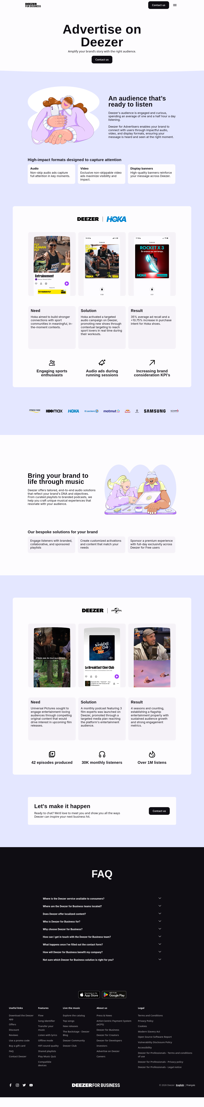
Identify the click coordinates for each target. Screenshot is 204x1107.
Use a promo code (19, 1040)
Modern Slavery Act (149, 1031)
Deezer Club (69, 1045)
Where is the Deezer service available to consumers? (102, 898)
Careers (101, 1056)
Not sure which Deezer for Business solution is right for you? (102, 959)
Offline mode (45, 1040)
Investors (102, 1045)
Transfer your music (45, 1027)
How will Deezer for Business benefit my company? (102, 952)
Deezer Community (74, 1040)
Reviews (13, 1035)
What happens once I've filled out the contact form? (102, 944)
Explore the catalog (74, 1015)
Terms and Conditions (150, 1015)
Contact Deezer (17, 1056)
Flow (40, 1015)
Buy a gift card (17, 1045)
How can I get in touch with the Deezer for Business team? (102, 936)
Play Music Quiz (47, 1056)
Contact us (158, 5)
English (180, 1085)
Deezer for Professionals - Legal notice (160, 1067)
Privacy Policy (145, 1020)
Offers (12, 1024)
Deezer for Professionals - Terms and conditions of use (165, 1054)
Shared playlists (47, 1051)
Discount (14, 1029)
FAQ (11, 1051)
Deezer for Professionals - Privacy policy (160, 1061)
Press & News (104, 1015)
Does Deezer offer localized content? (102, 913)
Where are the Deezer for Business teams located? (102, 906)
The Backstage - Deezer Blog (76, 1033)
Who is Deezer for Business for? (102, 921)
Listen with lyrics (47, 1035)
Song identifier (46, 1020)
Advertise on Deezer (108, 1051)
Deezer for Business (108, 1029)
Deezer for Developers (109, 1040)
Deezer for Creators (108, 1035)
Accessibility (145, 1047)
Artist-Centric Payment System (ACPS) (114, 1022)
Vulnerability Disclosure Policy (155, 1042)
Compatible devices (44, 1063)
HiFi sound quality (48, 1045)
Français (190, 1085)
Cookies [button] (142, 1026)
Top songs (68, 1020)
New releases (70, 1026)
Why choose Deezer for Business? (102, 929)
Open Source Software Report (155, 1036)
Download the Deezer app (21, 1017)
